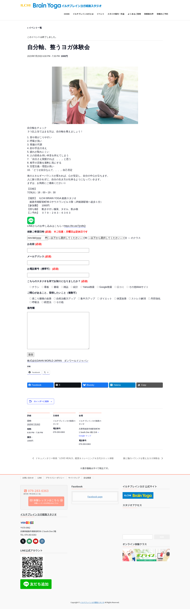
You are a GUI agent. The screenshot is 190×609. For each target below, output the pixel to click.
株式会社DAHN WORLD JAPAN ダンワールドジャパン (57, 360)
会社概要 (87, 477)
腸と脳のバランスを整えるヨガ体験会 (141, 458)
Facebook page (95, 496)
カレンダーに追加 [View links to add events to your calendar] (41, 401)
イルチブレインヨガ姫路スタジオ (38, 514)
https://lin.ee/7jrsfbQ (75, 226)
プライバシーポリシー (55, 477)
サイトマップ (74, 477)
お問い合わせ (28, 477)
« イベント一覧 (34, 28)
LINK (40, 477)
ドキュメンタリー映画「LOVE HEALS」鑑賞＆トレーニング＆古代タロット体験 (74, 458)
